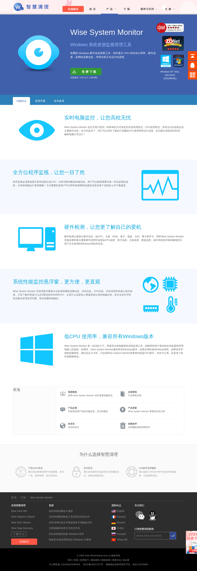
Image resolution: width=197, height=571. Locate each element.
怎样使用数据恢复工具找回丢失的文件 (69, 516)
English (118, 511)
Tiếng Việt (119, 539)
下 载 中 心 (19, 534)
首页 (69, 560)
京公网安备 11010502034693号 (64, 564)
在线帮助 (132, 392)
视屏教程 (72, 392)
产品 (23, 497)
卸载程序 (132, 424)
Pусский (119, 534)
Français (119, 516)
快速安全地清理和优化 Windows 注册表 (70, 539)
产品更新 (132, 408)
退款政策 (95, 560)
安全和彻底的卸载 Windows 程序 (66, 534)
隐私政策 (105, 560)
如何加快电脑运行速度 (61, 511)
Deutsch (118, 522)
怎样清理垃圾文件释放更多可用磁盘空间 (70, 522)
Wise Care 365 (19, 511)
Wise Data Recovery (22, 528)
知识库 (126, 560)
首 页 (14, 497)
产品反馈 (72, 408)
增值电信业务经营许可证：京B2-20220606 (127, 564)
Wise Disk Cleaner (21, 522)
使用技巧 (84, 560)
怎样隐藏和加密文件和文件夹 (64, 528)
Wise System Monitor (41, 497)
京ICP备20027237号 (93, 564)
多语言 (71, 424)
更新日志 (116, 560)
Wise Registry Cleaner (23, 516)
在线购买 (24, 541)
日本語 (118, 528)
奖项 (76, 560)
